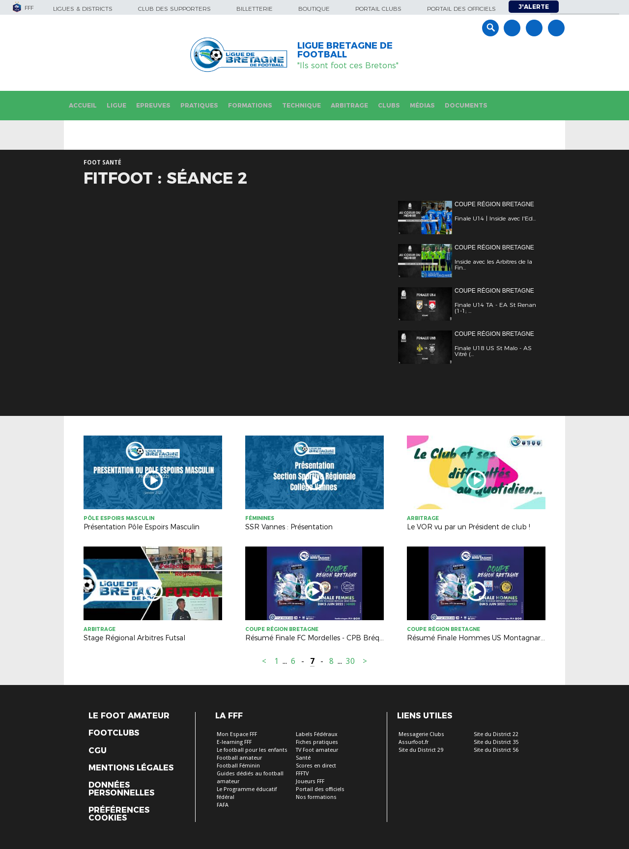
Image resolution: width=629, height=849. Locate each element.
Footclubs (113, 733)
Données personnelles (121, 789)
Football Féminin (238, 766)
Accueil (83, 105)
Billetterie (254, 8)
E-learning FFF (234, 742)
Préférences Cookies (118, 814)
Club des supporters (174, 8)
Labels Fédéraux (317, 734)
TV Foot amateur (317, 750)
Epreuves (153, 105)
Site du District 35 (496, 742)
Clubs (389, 105)
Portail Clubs (378, 8)
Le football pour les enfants (252, 750)
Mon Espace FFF (237, 734)
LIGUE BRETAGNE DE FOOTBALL (345, 50)
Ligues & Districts (83, 8)
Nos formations (316, 797)
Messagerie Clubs (421, 734)
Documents (466, 105)
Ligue (116, 105)
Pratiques (199, 105)
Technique (301, 105)
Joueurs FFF (310, 781)
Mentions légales (130, 768)
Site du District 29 (421, 750)
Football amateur (239, 758)
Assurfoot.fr (414, 742)
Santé (303, 758)
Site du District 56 (496, 750)
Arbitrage (349, 105)
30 (350, 661)
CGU (97, 751)
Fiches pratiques (317, 742)
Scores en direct (316, 766)
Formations (250, 105)
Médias (422, 105)
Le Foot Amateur (129, 716)
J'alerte (533, 6)
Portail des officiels (461, 8)
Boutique (314, 8)
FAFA (223, 805)
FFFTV (302, 773)
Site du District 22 (496, 734)
